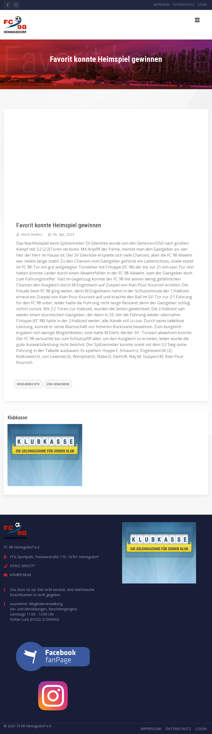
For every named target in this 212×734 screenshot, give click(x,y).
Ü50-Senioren (58, 384)
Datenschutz (183, 4)
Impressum (161, 4)
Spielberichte (28, 384)
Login (202, 4)
